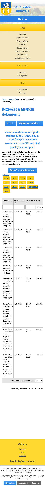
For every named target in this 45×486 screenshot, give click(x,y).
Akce (22, 452)
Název (6, 200)
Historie (22, 34)
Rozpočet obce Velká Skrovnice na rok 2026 (8, 270)
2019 (14, 178)
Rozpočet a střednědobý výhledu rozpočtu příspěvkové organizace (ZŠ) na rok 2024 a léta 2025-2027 (8, 340)
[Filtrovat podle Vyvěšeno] (19, 207)
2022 (6, 182)
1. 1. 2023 (18, 229)
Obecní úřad (13, 99)
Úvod (4, 99)
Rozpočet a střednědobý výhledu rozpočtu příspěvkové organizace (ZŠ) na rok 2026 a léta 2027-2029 (8, 289)
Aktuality (22, 72)
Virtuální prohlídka (22, 58)
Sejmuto (30, 200)
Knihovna (22, 44)
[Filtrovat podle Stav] (40, 207)
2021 (31, 178)
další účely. (27, 472)
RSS (10, 123)
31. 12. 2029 (28, 279)
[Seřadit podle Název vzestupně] (11, 199)
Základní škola (22, 48)
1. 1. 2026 (18, 211)
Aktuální (39, 211)
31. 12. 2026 (28, 248)
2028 (22, 186)
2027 (14, 186)
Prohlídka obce (23, 37)
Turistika (22, 93)
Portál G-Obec (22, 54)
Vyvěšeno (19, 200)
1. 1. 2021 (18, 247)
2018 (6, 178)
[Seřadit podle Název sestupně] (11, 200)
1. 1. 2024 (18, 329)
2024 (22, 182)
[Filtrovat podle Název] (7, 207)
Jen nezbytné (23, 483)
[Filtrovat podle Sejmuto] (30, 207)
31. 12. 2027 (28, 330)
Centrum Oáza (22, 41)
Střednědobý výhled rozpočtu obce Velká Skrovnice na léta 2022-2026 (8, 254)
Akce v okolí (22, 89)
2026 (6, 186)
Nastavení (36, 483)
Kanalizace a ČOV (22, 51)
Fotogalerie (22, 75)
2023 (14, 182)
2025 (31, 182)
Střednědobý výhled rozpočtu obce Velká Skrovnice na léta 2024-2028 (8, 236)
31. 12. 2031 (28, 212)
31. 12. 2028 (28, 230)
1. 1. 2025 (18, 304)
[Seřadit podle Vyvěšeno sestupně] (15, 203)
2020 (22, 178)
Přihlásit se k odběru (30, 123)
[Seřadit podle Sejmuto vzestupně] (27, 202)
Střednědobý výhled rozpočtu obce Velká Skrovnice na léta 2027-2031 (8, 218)
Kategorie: (6, 175)
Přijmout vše (10, 483)
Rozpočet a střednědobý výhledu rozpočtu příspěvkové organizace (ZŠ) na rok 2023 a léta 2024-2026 (8, 365)
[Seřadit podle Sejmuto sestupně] (27, 203)
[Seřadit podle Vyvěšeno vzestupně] (15, 202)
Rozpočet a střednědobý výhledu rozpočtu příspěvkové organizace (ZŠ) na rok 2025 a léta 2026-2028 (8, 315)
